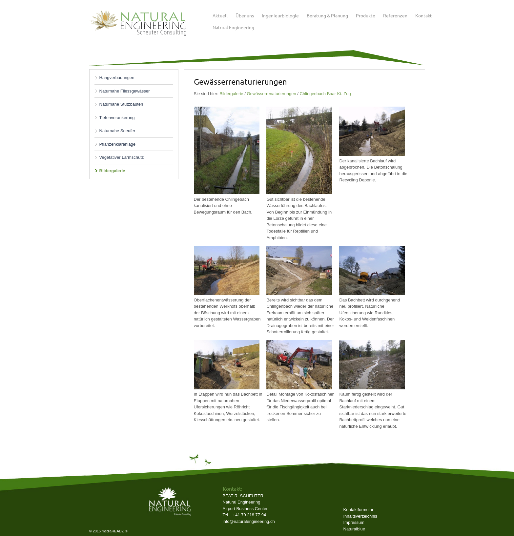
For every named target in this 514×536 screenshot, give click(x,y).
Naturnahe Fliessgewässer (124, 91)
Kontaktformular (358, 509)
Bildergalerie (112, 170)
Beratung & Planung (327, 15)
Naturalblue (354, 528)
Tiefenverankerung (117, 117)
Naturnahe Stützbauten (121, 104)
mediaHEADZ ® (114, 531)
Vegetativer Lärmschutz (121, 157)
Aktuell (220, 15)
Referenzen (395, 15)
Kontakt (423, 15)
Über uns (245, 15)
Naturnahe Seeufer (117, 130)
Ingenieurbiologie (280, 15)
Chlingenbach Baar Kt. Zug (325, 93)
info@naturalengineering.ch (249, 521)
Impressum (353, 522)
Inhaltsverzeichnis (360, 516)
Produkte (365, 15)
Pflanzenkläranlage (117, 144)
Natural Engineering (233, 27)
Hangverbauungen (116, 77)
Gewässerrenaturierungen (271, 93)
